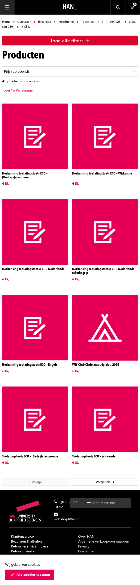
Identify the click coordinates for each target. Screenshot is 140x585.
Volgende (105, 482)
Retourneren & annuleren (30, 546)
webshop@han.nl (67, 519)
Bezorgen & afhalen (26, 541)
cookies (34, 564)
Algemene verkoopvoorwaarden (103, 541)
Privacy (83, 546)
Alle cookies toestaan (30, 575)
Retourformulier (23, 551)
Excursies (42, 22)
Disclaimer (86, 551)
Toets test (85, 22)
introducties (64, 22)
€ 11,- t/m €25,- (110, 22)
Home (6, 22)
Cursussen (22, 22)
